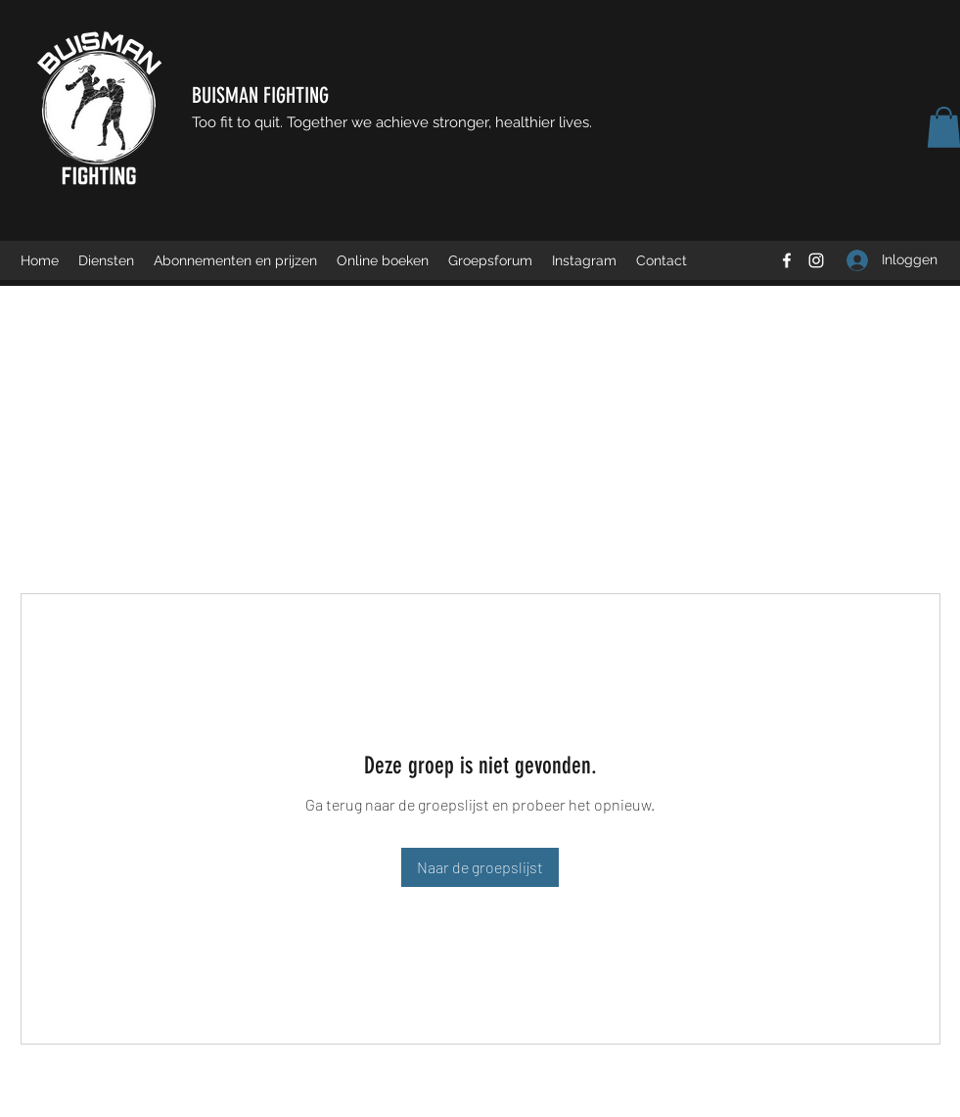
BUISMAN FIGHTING (260, 95)
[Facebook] (787, 260)
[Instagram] (816, 260)
